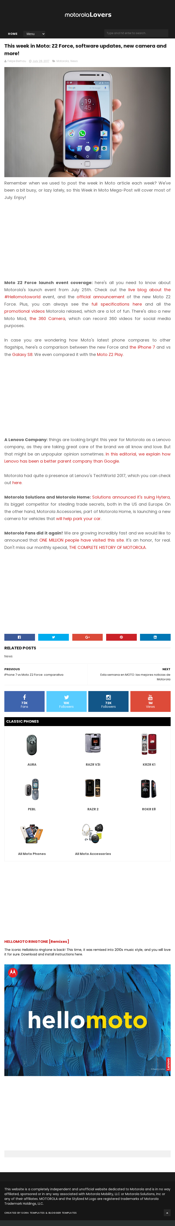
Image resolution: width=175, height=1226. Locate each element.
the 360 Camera (47, 324)
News (74, 67)
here (17, 488)
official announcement (100, 302)
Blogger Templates (62, 1218)
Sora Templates (33, 1218)
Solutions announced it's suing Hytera (131, 503)
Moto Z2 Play (110, 360)
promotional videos (24, 317)
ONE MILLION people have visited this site (81, 546)
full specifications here (117, 310)
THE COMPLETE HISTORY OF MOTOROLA (107, 553)
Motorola (63, 67)
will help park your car (78, 524)
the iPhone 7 (142, 353)
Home (12, 36)
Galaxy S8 (22, 360)
